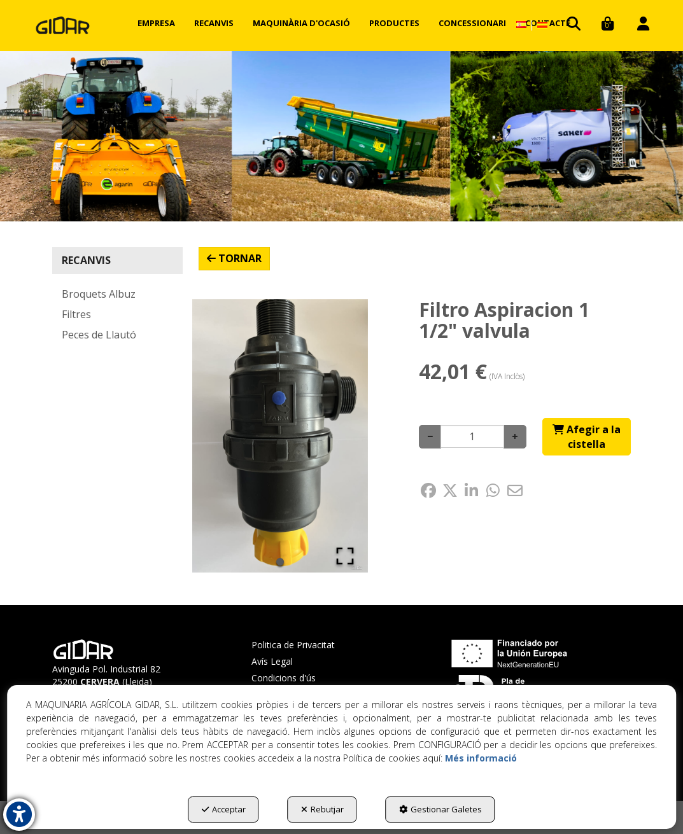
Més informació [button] (481, 758)
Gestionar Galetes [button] (440, 809)
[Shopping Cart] (586, 437)
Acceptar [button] (224, 809)
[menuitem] (156, 23)
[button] (62, 25)
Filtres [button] (76, 314)
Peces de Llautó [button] (99, 335)
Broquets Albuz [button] (99, 294)
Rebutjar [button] (322, 809)
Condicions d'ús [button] (283, 678)
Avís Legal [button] (272, 661)
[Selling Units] (472, 436)
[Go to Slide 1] (280, 562)
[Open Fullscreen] (345, 556)
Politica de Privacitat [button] (293, 645)
